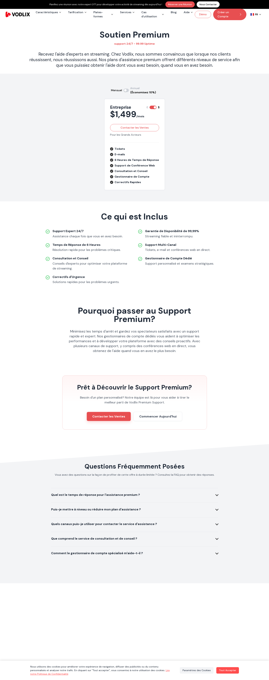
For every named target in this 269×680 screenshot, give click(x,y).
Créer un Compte (230, 14)
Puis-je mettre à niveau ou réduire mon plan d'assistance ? (96, 509)
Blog (174, 12)
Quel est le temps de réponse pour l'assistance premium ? (95, 495)
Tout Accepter (227, 670)
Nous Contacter (208, 4)
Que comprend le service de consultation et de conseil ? (94, 538)
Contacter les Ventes (135, 127)
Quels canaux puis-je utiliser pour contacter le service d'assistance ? (104, 524)
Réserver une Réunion (180, 4)
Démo (203, 14)
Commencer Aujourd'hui (157, 416)
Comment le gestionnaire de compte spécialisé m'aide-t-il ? (97, 553)
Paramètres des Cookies (197, 670)
